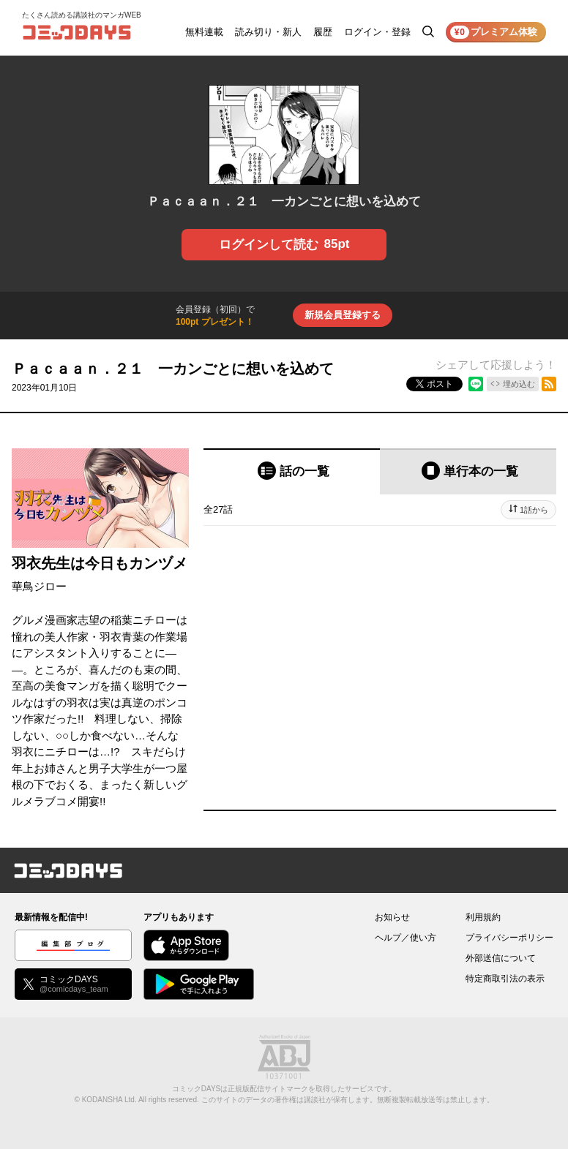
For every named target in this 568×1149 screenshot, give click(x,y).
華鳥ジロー (39, 586)
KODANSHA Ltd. (109, 1100)
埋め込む (519, 384)
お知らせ (392, 917)
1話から (534, 509)
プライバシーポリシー (509, 938)
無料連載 (204, 31)
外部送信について (501, 958)
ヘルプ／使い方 (405, 938)
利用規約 (483, 917)
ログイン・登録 (377, 31)
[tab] (291, 471)
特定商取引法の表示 (505, 978)
